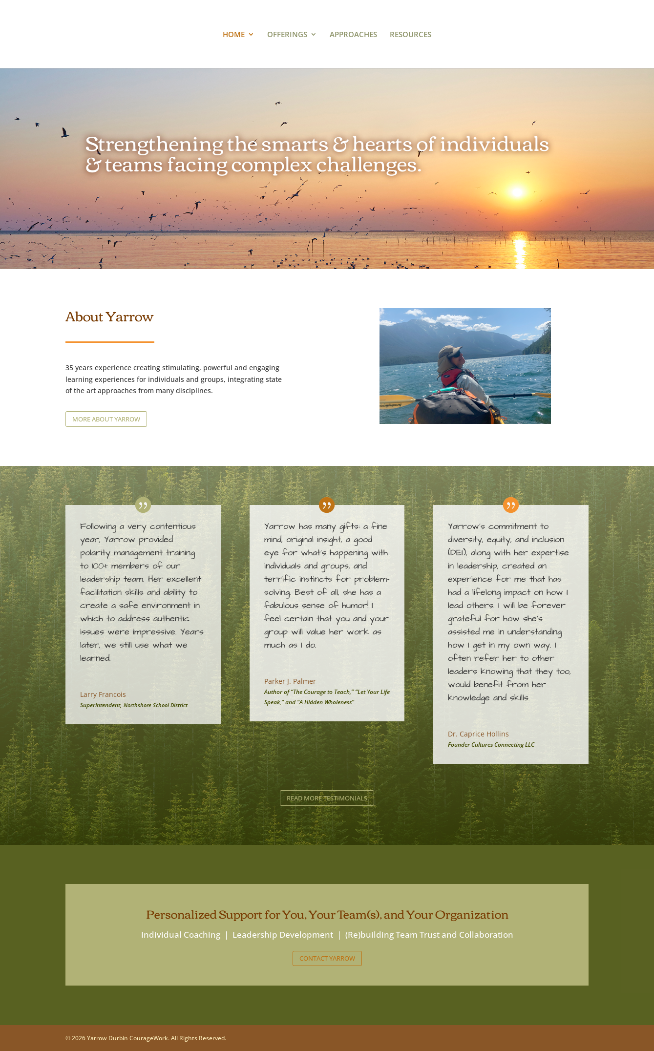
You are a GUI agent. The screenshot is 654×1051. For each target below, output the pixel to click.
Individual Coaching (180, 934)
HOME (234, 35)
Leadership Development (282, 934)
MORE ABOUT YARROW (106, 419)
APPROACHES (353, 35)
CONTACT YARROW (327, 958)
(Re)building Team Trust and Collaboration (429, 934)
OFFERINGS (287, 35)
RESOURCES (410, 35)
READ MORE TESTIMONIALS (327, 798)
